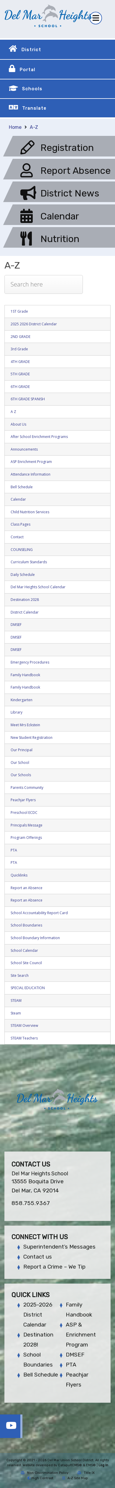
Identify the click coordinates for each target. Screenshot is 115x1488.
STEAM (16, 1000)
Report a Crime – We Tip (54, 1266)
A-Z (34, 127)
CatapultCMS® (70, 1465)
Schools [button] (32, 88)
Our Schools (21, 774)
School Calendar (24, 950)
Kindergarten (21, 699)
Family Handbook (25, 674)
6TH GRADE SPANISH (28, 398)
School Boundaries (26, 925)
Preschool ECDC (24, 812)
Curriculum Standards (29, 561)
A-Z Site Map (75, 1478)
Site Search (20, 975)
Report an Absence (26, 887)
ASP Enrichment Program (31, 461)
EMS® (91, 1465)
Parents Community (27, 787)
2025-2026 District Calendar (37, 1314)
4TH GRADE (20, 361)
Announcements (24, 449)
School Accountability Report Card (39, 912)
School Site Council (26, 962)
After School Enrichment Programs (39, 436)
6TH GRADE (20, 386)
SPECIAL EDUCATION (28, 987)
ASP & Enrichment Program (81, 1334)
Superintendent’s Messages (59, 1246)
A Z (13, 411)
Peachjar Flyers (23, 799)
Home (15, 127)
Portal (27, 69)
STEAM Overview (24, 1025)
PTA (14, 850)
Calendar (18, 499)
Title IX (86, 1473)
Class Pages (20, 524)
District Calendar (25, 612)
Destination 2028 (25, 599)
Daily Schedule (23, 574)
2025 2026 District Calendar (34, 323)
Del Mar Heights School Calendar (38, 586)
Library (16, 712)
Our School (20, 762)
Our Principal (21, 749)
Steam (16, 1013)
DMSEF (16, 624)
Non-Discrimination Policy (44, 1473)
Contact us (37, 1256)
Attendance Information (30, 474)
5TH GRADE (20, 373)
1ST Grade (19, 311)
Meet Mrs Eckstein (25, 724)
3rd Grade (19, 348)
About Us (18, 424)
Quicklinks (19, 875)
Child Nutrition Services (30, 511)
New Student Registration (31, 737)
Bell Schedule (22, 486)
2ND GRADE (20, 336)
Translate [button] (34, 108)
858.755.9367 (31, 1203)
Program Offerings (26, 837)
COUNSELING (22, 549)
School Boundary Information (35, 937)
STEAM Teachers (24, 1038)
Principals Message (26, 825)
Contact (17, 536)
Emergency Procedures (30, 662)
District (31, 49)
